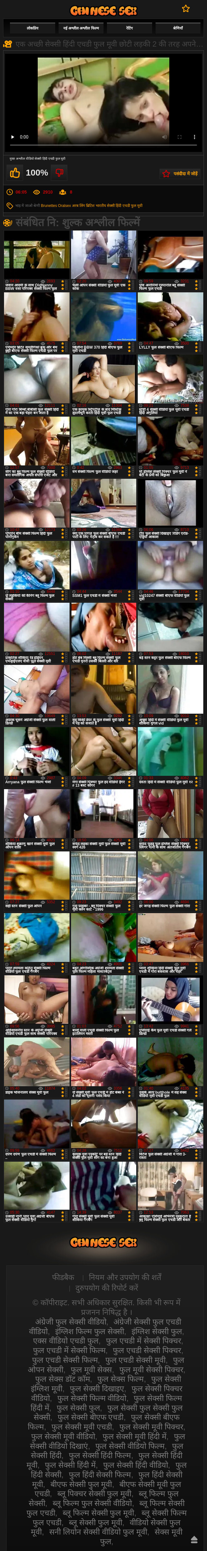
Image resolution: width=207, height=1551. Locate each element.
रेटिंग (129, 28)
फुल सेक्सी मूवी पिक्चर (151, 1426)
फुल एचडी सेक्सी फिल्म (65, 1360)
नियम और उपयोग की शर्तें (125, 1277)
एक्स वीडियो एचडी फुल (66, 1340)
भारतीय (101, 206)
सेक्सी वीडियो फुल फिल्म (103, 10)
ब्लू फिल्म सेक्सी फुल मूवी (98, 1512)
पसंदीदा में (186, 8)
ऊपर (194, 1539)
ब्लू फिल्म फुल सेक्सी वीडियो (92, 1503)
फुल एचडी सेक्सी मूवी (135, 1360)
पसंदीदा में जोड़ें (185, 173)
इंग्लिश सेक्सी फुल (157, 1331)
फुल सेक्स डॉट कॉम (62, 1379)
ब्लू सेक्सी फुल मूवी (95, 1522)
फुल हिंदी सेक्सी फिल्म (100, 1474)
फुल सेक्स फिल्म (120, 1379)
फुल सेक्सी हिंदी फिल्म (100, 1455)
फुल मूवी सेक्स (91, 1369)
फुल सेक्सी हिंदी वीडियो (135, 1465)
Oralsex (64, 206)
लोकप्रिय (32, 28)
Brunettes (49, 206)
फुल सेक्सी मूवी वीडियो (63, 1436)
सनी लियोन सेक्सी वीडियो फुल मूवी (98, 1531)
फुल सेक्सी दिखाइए (97, 1388)
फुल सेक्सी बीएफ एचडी (91, 1417)
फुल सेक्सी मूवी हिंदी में (134, 1436)
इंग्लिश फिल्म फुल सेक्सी (89, 1331)
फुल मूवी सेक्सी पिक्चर (151, 1369)
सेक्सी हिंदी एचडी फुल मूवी (124, 206)
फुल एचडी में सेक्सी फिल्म (69, 1350)
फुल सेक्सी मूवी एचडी (81, 1426)
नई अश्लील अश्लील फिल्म (81, 28)
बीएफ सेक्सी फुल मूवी (81, 1484)
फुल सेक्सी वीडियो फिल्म (130, 1446)
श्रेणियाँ (178, 28)
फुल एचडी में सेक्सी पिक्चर (143, 1340)
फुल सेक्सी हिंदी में (70, 1465)
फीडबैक (63, 1277)
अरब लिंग (78, 206)
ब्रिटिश (90, 206)
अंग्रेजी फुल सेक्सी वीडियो (70, 1321)
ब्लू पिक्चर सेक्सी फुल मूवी (94, 1493)
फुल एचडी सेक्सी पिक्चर (147, 1350)
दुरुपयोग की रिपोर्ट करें (106, 1287)
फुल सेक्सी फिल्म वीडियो (92, 1398)
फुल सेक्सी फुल (78, 1407)
